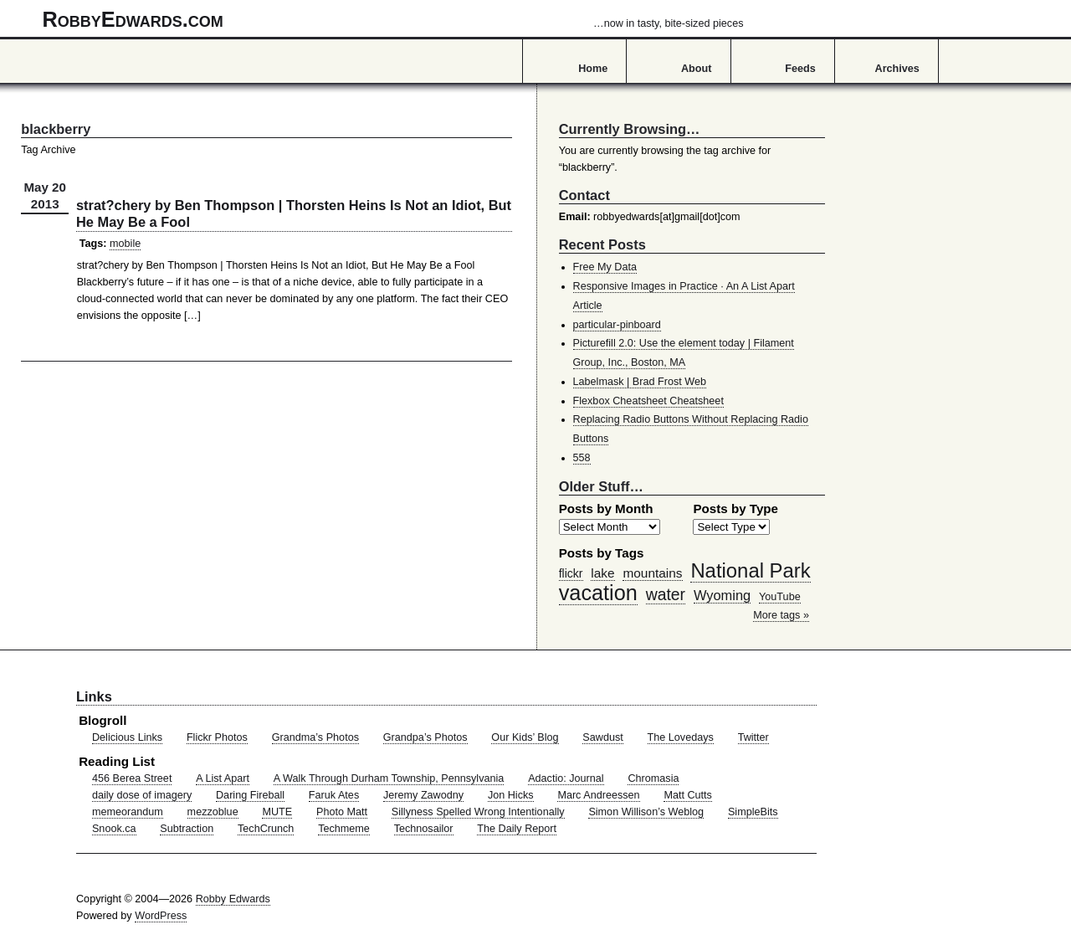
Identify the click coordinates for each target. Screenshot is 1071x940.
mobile (125, 243)
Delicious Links (127, 737)
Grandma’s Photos (315, 737)
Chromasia (653, 778)
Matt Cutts (688, 795)
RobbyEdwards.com (393, 19)
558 (582, 458)
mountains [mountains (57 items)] (652, 573)
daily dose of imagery (142, 795)
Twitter (753, 737)
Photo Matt (341, 812)
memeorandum (127, 812)
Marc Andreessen (598, 795)
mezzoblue (212, 812)
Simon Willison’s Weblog (646, 812)
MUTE (277, 812)
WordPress (161, 916)
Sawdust (602, 737)
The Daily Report (516, 829)
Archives (897, 68)
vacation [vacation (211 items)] (598, 592)
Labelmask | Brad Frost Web (640, 382)
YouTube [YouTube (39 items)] (780, 597)
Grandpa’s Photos (425, 737)
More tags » (781, 615)
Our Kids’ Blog (524, 737)
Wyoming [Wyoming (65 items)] (722, 595)
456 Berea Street (132, 778)
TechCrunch (266, 829)
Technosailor (424, 829)
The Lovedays (681, 737)
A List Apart (222, 778)
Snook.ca (114, 829)
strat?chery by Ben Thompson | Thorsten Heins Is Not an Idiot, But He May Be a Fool (293, 213)
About (696, 68)
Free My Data (605, 267)
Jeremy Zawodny (423, 795)
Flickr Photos (217, 737)
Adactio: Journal (566, 778)
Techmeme (344, 829)
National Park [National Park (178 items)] (750, 570)
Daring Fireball (250, 795)
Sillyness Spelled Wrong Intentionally (478, 812)
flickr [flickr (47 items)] (571, 573)
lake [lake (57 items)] (602, 573)
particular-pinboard (617, 325)
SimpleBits (753, 812)
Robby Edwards (233, 899)
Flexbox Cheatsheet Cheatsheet (648, 401)
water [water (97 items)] (665, 594)
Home (592, 68)
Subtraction (186, 829)
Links (94, 696)
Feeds (800, 68)
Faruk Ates (334, 795)
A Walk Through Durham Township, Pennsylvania (389, 778)
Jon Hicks (511, 795)
